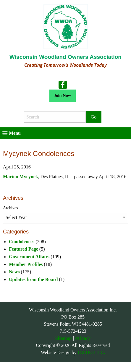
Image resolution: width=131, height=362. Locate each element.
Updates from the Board (33, 279)
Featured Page (23, 248)
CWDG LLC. (91, 352)
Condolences (21, 241)
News (14, 271)
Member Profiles (26, 264)
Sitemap (63, 338)
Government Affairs (29, 256)
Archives (10, 208)
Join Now (62, 95)
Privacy (82, 338)
